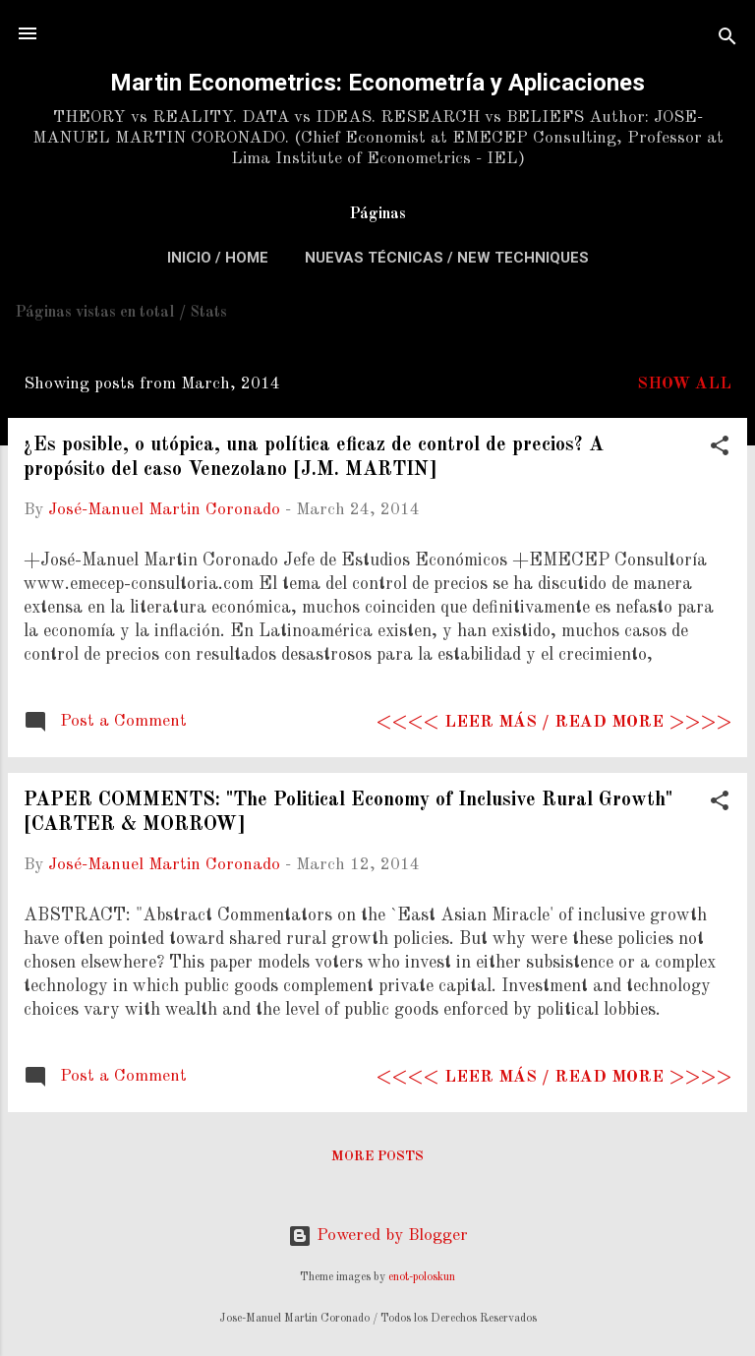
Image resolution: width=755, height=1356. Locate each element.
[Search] (727, 40)
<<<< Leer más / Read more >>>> (554, 722)
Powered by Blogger (378, 1235)
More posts (377, 1156)
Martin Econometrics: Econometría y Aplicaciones (377, 82)
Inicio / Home (217, 257)
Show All (684, 384)
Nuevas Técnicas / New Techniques (447, 257)
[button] (719, 449)
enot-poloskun (421, 1277)
